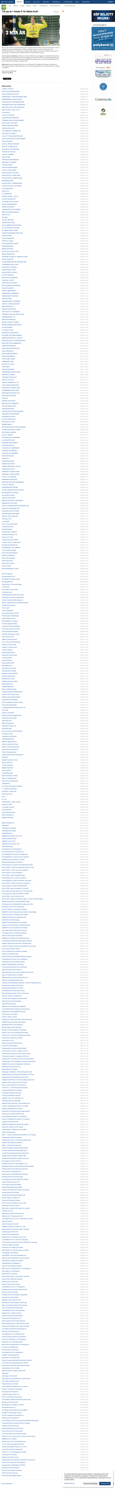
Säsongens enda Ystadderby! (10, 699)
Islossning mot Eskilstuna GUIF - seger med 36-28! (15, 1326)
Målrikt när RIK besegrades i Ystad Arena (13, 964)
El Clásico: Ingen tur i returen (9, 1017)
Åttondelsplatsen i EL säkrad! (10, 621)
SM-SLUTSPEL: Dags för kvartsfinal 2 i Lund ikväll (15, 888)
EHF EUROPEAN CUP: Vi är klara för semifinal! (14, 878)
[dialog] (88, 1478)
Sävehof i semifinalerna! (8, 555)
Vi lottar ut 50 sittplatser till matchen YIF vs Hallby (15, 1106)
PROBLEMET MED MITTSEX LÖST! (11, 393)
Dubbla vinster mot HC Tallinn (10, 1014)
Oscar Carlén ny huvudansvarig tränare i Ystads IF (15, 1363)
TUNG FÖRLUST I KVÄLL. (8, 421)
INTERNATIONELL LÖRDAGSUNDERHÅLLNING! (14, 96)
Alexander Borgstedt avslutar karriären (12, 1187)
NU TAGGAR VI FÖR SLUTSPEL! (10, 201)
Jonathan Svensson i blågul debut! (11, 542)
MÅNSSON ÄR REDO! (7, 248)
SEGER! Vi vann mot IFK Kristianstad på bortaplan (15, 1032)
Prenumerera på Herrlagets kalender (11, 1475)
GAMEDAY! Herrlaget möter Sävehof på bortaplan (15, 1124)
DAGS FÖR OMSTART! (8, 288)
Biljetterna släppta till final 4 (9, 741)
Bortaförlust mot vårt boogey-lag (11, 920)
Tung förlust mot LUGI (8, 1040)
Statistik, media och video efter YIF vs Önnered (14, 1082)
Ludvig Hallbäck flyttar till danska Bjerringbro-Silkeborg (17, 941)
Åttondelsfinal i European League (11, 579)
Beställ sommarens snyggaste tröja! (11, 715)
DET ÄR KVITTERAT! (7, 141)
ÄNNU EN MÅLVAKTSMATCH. (10, 353)
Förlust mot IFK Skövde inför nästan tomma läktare (15, 1190)
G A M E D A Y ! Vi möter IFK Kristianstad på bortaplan (16, 1035)
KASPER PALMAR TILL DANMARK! (11, 301)
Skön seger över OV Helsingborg (11, 1271)
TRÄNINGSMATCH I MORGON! (10, 296)
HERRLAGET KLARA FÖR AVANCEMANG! (13, 482)
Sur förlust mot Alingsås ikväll (10, 1347)
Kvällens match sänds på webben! (11, 697)
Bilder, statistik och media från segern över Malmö (15, 1250)
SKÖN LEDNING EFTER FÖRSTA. (10, 94)
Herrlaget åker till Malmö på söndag (11, 1093)
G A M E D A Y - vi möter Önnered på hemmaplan (15, 1087)
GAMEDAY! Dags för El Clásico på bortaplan (14, 1022)
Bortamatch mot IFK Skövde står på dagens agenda (16, 1111)
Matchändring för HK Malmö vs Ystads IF (13, 1404)
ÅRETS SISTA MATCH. (8, 306)
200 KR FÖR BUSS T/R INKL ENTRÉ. (11, 175)
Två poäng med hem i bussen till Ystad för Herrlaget (16, 1423)
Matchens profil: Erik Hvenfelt (10, 1402)
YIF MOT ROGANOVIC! (8, 259)
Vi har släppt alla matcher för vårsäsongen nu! (14, 1328)
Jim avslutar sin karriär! (8, 807)
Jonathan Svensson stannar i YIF (10, 1394)
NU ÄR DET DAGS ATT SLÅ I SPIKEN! (11, 186)
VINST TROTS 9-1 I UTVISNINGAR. (11, 311)
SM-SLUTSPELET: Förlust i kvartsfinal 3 (12, 872)
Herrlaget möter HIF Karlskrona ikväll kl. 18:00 (14, 1155)
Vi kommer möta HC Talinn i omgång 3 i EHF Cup (15, 1051)
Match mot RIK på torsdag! (9, 689)
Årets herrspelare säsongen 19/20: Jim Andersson (15, 993)
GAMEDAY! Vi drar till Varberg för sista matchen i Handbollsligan (19, 912)
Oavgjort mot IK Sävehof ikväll (10, 1121)
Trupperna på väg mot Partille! (10, 539)
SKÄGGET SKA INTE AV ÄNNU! (10, 125)
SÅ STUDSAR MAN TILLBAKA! (10, 243)
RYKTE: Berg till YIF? (7, 794)
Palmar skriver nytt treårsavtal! (10, 781)
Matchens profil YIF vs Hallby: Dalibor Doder (13, 1370)
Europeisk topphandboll (8, 676)
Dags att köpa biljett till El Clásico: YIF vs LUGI (14, 1446)
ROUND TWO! (5, 191)
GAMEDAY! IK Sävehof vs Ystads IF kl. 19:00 (13, 1226)
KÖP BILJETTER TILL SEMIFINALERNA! (12, 178)
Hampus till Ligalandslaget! (9, 705)
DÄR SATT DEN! (6, 157)
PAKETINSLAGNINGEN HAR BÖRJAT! (12, 325)
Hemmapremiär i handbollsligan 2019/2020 (13, 1465)
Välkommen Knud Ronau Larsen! (10, 1205)
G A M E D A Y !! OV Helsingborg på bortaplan (14, 1452)
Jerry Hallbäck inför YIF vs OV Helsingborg (13, 1287)
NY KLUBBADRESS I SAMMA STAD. (11, 131)
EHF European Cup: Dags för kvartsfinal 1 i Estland (15, 893)
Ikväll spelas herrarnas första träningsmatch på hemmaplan (18, 1166)
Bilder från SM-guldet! (8, 723)
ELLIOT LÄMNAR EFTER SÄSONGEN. (11, 225)
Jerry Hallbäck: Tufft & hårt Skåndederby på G (14, 1255)
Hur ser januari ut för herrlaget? (10, 1297)
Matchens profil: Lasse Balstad (10, 1349)
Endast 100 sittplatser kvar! (9, 752)
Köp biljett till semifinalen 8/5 (9, 545)
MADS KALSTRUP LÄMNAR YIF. (10, 403)
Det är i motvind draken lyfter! (10, 524)
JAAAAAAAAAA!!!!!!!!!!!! (8, 739)
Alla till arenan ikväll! (7, 560)
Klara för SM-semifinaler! (8, 558)
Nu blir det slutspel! (7, 574)
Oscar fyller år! (6, 521)
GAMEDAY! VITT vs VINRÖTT (9, 1439)
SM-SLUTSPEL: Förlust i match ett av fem (13, 896)
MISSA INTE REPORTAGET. (9, 319)
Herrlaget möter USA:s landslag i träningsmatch (15, 1294)
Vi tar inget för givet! (7, 733)
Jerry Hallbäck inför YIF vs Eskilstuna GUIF (13, 1334)
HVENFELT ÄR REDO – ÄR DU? (10, 196)
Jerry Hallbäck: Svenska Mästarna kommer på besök (16, 1378)
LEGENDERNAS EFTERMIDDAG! (10, 293)
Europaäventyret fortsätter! (9, 671)
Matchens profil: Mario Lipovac (10, 1457)
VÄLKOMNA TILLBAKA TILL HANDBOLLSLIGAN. (15, 256)
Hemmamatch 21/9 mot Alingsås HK (12, 849)
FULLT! (3, 796)
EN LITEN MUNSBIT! (7, 327)
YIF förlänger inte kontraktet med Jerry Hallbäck (14, 1410)
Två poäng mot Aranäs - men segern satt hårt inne (15, 1056)
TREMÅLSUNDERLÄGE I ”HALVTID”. (11, 466)
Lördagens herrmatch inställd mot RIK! (12, 691)
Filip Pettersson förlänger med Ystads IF (12, 1260)
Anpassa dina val (69, 1483)
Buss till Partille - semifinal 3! (9, 532)
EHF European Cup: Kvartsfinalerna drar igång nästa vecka (17, 904)
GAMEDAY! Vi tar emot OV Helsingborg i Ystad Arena (16, 1064)
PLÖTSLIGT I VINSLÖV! (8, 484)
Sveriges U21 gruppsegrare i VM (10, 508)
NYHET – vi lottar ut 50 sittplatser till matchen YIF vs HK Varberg (19, 1134)
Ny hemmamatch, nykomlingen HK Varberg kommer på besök (18, 1460)
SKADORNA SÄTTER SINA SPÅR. (10, 414)
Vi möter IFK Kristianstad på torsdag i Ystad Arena (15, 1153)
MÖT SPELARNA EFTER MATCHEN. (11, 285)
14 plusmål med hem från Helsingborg (12, 1449)
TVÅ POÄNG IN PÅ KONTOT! (9, 377)
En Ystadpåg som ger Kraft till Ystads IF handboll (15, 1179)
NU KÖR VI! (5, 398)
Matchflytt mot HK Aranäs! (9, 668)
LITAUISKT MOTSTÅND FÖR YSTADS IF (12, 1142)
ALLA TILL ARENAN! (7, 435)
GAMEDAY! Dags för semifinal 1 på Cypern (13, 859)
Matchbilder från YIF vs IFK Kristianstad (12, 1024)
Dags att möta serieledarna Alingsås (12, 1266)
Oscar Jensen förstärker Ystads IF (11, 948)
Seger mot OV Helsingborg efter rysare (12, 980)
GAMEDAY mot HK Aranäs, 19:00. (11, 844)
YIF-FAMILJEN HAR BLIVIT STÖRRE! (11, 429)
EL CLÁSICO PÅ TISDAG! (8, 440)
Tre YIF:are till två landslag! (9, 550)
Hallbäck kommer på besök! (9, 639)
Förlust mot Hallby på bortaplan (10, 1245)
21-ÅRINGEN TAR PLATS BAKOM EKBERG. (13, 120)
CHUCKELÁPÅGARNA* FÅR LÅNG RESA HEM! (14, 262)
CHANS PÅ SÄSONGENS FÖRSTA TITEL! (12, 233)
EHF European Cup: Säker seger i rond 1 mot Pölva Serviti (17, 891)
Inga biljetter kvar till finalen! (9, 736)
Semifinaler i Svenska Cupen (9, 655)
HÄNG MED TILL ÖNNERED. (9, 162)
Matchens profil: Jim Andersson (10, 1418)
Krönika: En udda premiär (8, 1132)
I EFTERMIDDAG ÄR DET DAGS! (10, 264)
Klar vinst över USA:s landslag (10, 1292)
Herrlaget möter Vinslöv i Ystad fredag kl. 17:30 (14, 1163)
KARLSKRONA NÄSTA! (8, 408)
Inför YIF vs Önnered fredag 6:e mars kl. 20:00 (14, 1203)
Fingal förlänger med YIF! (8, 618)
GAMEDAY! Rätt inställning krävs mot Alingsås (14, 922)
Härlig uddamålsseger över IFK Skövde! (12, 1428)
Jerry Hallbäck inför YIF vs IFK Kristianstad (13, 1310)
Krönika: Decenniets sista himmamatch (12, 1315)
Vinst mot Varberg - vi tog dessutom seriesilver (14, 909)
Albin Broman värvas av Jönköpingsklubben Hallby (15, 901)
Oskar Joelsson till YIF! (8, 636)
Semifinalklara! (6, 783)
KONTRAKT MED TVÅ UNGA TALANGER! (13, 411)
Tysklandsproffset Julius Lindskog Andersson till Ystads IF (18, 972)
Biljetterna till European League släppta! (12, 500)
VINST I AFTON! (6, 214)
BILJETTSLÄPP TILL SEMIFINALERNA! (12, 183)
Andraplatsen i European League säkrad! (13, 597)
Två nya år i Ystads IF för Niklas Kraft (20, 11)
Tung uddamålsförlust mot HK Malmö (12, 1090)
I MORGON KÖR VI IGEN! (8, 222)
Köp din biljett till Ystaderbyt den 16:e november (15, 1386)
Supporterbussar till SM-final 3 (10, 749)
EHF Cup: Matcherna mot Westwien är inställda (14, 951)
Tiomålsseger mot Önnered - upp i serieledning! (14, 959)
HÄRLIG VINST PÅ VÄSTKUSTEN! (10, 348)
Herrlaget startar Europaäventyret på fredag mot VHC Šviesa (18, 1074)
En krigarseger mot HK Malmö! (10, 1252)
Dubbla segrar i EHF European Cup (11, 1066)
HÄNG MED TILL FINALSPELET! (10, 332)
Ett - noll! (4, 799)
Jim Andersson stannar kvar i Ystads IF (12, 1038)
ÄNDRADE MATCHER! (7, 817)
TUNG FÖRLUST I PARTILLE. (9, 133)
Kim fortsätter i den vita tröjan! (10, 589)
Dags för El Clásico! (7, 1221)
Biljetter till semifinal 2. (8, 768)
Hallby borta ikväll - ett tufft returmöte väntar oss (15, 977)
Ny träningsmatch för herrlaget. (10, 492)
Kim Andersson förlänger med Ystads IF (12, 985)
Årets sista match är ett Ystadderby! (11, 1001)
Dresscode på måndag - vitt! (9, 534)
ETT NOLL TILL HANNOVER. (9, 477)
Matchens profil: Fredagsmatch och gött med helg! (15, 1258)
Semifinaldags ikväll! (7, 773)
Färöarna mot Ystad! (7, 537)
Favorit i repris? (6, 608)
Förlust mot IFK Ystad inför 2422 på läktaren (13, 1462)
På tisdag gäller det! (7, 581)
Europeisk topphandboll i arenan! (11, 634)
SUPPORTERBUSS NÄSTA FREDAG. (11, 372)
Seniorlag (46, 2)
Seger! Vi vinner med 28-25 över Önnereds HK (14, 1085)
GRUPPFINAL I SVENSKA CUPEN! (10, 474)
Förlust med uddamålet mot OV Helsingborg (14, 1339)
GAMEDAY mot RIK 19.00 (8, 841)
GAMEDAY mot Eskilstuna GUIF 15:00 (12, 836)
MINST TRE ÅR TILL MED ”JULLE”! (11, 110)
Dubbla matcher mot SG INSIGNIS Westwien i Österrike (16, 956)
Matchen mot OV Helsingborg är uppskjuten (14, 1006)
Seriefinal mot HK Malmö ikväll (10, 954)
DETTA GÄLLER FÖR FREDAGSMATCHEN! (13, 102)
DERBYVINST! (5, 825)
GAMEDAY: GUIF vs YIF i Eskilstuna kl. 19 (13, 1098)
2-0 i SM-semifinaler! (7, 765)
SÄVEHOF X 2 (5, 458)
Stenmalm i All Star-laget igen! (10, 516)
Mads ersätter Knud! (7, 684)
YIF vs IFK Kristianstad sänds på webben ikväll (14, 1150)
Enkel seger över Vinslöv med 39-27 (11, 1161)
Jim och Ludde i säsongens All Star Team (13, 1444)
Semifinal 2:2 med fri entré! (9, 644)
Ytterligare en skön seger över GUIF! (11, 1300)
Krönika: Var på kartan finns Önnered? (12, 1397)
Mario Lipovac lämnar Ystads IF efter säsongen (14, 1305)
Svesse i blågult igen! (7, 610)
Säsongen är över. (7, 518)
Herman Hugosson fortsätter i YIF (11, 1197)
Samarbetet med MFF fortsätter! (10, 511)
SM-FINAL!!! (5, 757)
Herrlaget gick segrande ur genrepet (11, 1137)
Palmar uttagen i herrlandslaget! (10, 615)
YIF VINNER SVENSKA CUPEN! (10, 230)
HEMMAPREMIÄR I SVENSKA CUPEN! (12, 99)
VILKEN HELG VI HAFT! (8, 280)
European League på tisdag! (9, 623)
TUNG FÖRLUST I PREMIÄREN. (10, 453)
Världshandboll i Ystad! (8, 678)
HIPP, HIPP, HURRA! (7, 298)
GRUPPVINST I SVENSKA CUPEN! (10, 471)
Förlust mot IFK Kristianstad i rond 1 (11, 1318)
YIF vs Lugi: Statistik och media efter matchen (14, 1433)
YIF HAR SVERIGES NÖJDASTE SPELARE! (13, 490)
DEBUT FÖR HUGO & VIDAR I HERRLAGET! (13, 107)
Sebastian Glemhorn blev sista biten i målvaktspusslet (16, 943)
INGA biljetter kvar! (7, 665)
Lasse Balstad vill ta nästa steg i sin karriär (13, 990)
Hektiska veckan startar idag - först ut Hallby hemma (16, 1103)
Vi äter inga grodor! (7, 657)
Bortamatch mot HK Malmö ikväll (10, 1357)
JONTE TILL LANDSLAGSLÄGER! (10, 304)
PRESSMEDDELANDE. (8, 180)
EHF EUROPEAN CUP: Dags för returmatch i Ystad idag (16, 880)
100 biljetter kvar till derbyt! (9, 828)
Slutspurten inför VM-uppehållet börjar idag (13, 1011)
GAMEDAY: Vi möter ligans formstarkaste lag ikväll (15, 938)
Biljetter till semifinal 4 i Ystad (9, 760)
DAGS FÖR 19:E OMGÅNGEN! (10, 277)
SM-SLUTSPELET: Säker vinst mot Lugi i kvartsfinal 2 (16, 883)
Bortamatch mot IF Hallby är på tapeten (12, 1247)
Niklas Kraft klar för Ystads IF (10, 1273)
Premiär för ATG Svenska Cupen (10, 694)
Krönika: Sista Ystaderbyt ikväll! (10, 1234)
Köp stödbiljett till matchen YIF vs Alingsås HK (14, 1116)
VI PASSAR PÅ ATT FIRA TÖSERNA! (11, 209)
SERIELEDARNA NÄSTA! (8, 254)
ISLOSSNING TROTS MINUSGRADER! (12, 335)
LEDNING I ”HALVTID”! (8, 89)
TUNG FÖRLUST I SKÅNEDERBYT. (11, 448)
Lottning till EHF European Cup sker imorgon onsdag (16, 1053)
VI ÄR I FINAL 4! (6, 366)
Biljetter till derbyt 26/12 (8, 823)
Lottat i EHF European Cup (9, 1003)
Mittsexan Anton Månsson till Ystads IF (12, 862)
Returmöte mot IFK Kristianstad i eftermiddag (14, 1030)
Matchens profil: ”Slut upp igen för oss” (12, 1216)
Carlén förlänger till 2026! (8, 812)
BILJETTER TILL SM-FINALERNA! (10, 149)
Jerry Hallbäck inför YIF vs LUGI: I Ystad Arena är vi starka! (17, 1218)
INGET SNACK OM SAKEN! (9, 395)
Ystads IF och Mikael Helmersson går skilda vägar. (15, 505)
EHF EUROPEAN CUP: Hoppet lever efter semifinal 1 (15, 857)
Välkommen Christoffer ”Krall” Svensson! (13, 1213)
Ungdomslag (56, 2)
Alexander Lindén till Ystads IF (10, 673)
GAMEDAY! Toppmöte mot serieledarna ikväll (14, 917)
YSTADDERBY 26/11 (7, 833)
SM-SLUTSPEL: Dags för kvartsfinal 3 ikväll (13, 875)
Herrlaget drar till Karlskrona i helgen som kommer (15, 1158)
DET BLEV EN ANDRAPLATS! (9, 204)
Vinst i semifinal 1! (7, 770)
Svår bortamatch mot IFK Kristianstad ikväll (13, 1321)
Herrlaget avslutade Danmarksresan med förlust (15, 1169)
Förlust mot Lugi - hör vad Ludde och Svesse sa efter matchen (18, 1436)
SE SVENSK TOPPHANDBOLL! (10, 450)
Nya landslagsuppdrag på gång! (10, 513)
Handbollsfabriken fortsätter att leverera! (13, 595)
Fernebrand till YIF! (7, 809)
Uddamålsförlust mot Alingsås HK (11, 1263)
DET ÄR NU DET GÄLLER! (8, 152)
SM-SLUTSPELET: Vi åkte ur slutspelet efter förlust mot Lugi (18, 867)
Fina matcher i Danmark (8, 495)
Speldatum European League (10, 681)
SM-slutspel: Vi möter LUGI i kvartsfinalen (13, 906)
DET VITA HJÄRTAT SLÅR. (9, 419)
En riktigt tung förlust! (7, 526)
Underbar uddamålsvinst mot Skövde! (12, 1108)
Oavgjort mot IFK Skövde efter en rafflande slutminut (16, 925)
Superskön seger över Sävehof (10, 1224)
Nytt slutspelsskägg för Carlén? (10, 568)
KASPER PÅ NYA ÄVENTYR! (9, 345)
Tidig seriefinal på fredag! (9, 830)
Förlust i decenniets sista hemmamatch (12, 1308)
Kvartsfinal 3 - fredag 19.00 (9, 791)
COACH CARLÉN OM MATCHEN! (10, 385)
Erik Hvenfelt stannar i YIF (8, 1407)
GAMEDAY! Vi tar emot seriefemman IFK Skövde (15, 927)
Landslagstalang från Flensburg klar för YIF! (13, 707)
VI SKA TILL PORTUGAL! (8, 115)
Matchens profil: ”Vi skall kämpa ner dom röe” (14, 1237)
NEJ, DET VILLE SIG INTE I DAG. (10, 251)
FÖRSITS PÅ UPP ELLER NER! (9, 283)
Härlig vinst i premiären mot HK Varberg (12, 1127)
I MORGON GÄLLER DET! (8, 128)
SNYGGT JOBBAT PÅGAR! (9, 290)
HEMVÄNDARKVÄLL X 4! (8, 317)
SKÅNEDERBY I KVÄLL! (8, 361)
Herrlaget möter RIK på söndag (10, 1425)
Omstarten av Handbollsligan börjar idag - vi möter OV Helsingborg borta (21, 982)
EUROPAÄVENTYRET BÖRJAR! (10, 487)
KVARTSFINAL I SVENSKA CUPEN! (11, 387)
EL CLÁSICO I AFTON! (7, 330)
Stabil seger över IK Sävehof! (9, 1376)
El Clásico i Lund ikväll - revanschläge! (12, 1389)
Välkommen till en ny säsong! (10, 1473)
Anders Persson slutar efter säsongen (12, 1279)
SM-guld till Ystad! (7, 728)
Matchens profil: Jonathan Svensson (12, 1313)
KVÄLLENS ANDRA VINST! (9, 406)
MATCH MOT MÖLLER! (8, 456)
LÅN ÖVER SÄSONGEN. (8, 369)
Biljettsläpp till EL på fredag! (9, 503)
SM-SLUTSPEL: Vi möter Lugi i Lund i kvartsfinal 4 (15, 870)
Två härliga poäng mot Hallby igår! (11, 1100)
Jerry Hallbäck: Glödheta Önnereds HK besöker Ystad (16, 1399)
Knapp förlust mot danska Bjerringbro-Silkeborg (15, 1174)
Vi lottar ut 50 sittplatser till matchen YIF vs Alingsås (16, 1119)
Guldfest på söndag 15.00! (9, 726)
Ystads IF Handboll (7, 2)
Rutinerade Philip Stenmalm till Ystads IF (12, 988)
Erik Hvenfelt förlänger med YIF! (10, 613)
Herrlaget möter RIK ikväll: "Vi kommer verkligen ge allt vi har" (18, 1079)
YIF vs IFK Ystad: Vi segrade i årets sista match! (14, 998)
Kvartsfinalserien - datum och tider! (11, 802)
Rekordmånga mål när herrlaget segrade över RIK (15, 1077)
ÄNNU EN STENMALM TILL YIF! (10, 382)
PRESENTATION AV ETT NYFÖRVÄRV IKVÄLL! (14, 340)
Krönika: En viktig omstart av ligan (11, 1284)
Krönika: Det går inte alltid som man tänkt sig (14, 1336)
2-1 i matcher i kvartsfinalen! (9, 788)
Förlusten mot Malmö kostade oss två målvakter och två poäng (19, 946)
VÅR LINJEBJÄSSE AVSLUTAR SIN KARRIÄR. (14, 427)
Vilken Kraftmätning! (7, 846)
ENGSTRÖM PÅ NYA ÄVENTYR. (10, 442)
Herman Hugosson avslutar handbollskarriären (14, 885)
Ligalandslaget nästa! (7, 686)
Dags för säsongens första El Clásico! (12, 1043)
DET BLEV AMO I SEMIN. (8, 359)
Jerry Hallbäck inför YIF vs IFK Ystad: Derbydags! (15, 1239)
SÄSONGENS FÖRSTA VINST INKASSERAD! (13, 104)
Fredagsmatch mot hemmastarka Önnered (13, 961)
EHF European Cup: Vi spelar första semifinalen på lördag (17, 865)
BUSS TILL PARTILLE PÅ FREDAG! (11, 144)
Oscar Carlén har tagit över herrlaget (11, 1184)
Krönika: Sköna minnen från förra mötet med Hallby (15, 1365)
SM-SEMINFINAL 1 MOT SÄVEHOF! (11, 547)
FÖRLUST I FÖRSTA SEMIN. (9, 170)
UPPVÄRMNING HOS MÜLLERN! (10, 390)
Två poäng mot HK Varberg (9, 1454)
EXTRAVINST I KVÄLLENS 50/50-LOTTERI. (13, 314)
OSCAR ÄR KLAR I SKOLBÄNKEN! (11, 437)
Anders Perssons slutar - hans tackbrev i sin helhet (15, 1276)
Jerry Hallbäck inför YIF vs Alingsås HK (12, 1352)
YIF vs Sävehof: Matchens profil (10, 1381)
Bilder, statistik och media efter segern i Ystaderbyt (15, 1229)
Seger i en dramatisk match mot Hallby (12, 975)
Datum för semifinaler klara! (9, 778)
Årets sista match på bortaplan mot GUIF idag (14, 1302)
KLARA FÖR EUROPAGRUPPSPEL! (11, 91)
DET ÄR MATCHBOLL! (7, 188)
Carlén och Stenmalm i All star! (10, 744)
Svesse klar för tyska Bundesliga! (11, 626)
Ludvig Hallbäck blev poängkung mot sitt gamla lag (16, 1009)
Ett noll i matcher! (6, 566)
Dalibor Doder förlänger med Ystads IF (12, 935)
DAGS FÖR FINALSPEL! (8, 238)
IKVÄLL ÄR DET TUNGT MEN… (10, 123)
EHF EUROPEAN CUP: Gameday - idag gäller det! (15, 854)
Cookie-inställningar (6, 1483)
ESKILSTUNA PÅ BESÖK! (8, 356)
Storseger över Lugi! (7, 1211)
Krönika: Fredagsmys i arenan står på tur (13, 1415)
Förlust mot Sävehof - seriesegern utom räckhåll (15, 914)
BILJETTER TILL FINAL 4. (8, 364)
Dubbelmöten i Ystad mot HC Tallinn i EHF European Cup (17, 1019)
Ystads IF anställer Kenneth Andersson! (12, 600)
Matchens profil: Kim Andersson (10, 1331)
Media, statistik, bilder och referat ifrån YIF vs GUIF (15, 1323)
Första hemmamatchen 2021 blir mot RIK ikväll (14, 967)
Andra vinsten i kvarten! (8, 563)
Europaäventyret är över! (8, 576)
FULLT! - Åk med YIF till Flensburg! (11, 642)
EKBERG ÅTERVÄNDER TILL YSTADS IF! (12, 338)
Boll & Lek (36, 2)
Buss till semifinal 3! (7, 762)
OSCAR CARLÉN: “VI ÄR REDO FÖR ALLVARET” (14, 1129)
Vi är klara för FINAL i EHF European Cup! (13, 851)
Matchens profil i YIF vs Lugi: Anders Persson (14, 1441)
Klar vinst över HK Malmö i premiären (12, 1470)
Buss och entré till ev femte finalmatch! (12, 731)
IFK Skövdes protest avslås (9, 718)
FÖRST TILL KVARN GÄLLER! (9, 146)
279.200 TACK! (6, 587)
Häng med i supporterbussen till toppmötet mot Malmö (17, 1360)
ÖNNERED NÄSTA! (7, 424)
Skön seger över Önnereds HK (10, 1391)
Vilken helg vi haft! (7, 720)
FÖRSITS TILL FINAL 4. (8, 241)
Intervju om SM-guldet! (8, 712)
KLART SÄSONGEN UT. (8, 351)
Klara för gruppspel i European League (12, 702)
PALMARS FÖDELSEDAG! (8, 401)
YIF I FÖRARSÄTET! (7, 193)
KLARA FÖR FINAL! (7, 235)
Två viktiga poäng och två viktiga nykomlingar (14, 933)
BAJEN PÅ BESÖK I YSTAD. (9, 269)
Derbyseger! (5, 1373)
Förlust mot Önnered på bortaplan (11, 1200)
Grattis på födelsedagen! (8, 498)
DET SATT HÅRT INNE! (8, 220)
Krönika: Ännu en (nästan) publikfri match (13, 1114)
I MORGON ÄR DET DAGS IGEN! (10, 172)
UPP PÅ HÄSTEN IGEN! (8, 445)
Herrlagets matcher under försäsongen (12, 1176)
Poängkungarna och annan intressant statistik (14, 1048)
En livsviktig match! (7, 592)
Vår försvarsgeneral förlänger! (10, 631)
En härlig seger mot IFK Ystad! (10, 1231)
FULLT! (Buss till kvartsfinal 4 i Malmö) (12, 786)
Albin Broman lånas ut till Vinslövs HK (12, 969)
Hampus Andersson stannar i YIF (10, 1182)
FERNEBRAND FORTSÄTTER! (9, 479)
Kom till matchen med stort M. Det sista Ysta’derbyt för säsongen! (19, 1242)
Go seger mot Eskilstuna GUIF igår (11, 1095)
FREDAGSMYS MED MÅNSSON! (10, 159)
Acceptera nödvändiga (90, 1483)
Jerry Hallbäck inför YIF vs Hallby (10, 1368)
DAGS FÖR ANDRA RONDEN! (9, 167)
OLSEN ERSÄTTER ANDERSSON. (10, 117)
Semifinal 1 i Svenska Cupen (9, 647)
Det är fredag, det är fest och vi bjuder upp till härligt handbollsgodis (20, 1420)
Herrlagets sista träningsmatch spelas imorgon (14, 1289)
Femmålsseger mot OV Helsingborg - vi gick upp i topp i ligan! (18, 1061)
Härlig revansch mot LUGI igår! (10, 1384)
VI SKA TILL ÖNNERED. (8, 154)
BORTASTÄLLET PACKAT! (8, 374)
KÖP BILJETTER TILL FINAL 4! (9, 272)
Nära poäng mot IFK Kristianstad (10, 1467)
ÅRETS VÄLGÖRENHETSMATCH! (10, 212)
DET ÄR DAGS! (6, 112)
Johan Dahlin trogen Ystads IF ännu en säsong (14, 930)
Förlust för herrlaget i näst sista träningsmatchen (15, 1148)
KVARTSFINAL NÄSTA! (8, 461)
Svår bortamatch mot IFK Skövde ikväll (12, 1431)
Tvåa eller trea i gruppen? (8, 605)
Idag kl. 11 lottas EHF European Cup (11, 1145)
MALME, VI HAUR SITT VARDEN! (10, 322)
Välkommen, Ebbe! (7, 804)
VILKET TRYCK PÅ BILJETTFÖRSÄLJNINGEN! (13, 138)
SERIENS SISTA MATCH (8, 207)
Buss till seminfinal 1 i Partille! (10, 775)
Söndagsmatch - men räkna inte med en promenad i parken (18, 1058)
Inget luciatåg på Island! (8, 652)
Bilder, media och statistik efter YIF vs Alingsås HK (15, 1344)
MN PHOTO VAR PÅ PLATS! (9, 309)
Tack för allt (5, 710)
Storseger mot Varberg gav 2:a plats (11, 1412)
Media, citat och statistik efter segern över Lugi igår (16, 1208)
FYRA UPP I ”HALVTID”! (8, 380)
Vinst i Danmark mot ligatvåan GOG (11, 1171)
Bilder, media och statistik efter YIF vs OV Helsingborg (16, 1268)
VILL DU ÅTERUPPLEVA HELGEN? (11, 228)
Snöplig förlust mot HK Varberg (10, 1192)
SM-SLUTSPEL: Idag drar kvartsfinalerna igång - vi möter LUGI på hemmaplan (22, 899)
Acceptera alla (105, 1483)
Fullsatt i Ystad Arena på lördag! (10, 747)
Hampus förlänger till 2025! (9, 838)
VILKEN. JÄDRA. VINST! (8, 663)
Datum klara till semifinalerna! (10, 553)
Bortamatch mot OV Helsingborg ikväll (12, 1342)
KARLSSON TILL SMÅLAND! (9, 267)
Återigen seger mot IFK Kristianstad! (11, 1027)
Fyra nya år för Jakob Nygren (9, 1045)
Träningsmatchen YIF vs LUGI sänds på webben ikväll (16, 1140)
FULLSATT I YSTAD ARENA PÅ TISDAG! (12, 136)
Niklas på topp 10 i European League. (12, 584)
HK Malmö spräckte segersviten (10, 1355)
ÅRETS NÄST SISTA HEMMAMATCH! (11, 343)
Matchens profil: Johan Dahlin (10, 1281)
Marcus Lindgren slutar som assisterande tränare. (15, 602)
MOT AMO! (5, 217)
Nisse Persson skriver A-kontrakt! (11, 629)
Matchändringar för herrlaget (9, 1069)
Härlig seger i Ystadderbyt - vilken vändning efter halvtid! (17, 1072)
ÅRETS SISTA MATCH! (8, 815)
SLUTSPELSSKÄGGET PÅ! (9, 199)
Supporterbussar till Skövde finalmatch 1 (13, 754)
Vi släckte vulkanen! (7, 650)
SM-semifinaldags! (7, 529)
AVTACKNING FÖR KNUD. (8, 416)
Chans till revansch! (7, 660)
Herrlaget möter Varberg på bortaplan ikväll (13, 1195)
